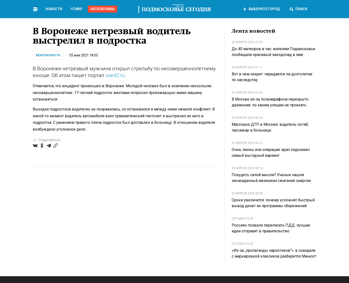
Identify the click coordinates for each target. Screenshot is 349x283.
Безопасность (48, 55)
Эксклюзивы (102, 9)
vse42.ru (115, 75)
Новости (54, 9)
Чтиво (76, 9)
